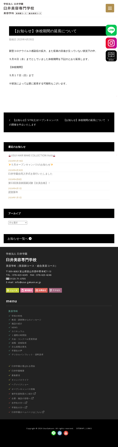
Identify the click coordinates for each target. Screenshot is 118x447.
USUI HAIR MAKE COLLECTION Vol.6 (31, 155)
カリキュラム (18, 331)
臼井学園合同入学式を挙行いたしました (30, 173)
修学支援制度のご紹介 (24, 393)
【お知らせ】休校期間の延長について (84, 120)
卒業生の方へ (19, 407)
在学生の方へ (19, 402)
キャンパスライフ (20, 379)
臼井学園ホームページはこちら (28, 412)
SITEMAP (80, 428)
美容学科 (13, 311)
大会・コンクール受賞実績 (24, 339)
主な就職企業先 (19, 346)
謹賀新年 (13, 192)
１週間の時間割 (19, 335)
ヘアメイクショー (20, 384)
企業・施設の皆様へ (23, 398)
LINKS (89, 428)
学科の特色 (17, 315)
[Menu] (110, 8)
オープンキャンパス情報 (23, 389)
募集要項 (16, 375)
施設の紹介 (17, 323)
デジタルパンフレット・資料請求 (27, 354)
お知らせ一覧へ (20, 238)
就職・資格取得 (19, 342)
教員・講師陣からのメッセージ (26, 319)
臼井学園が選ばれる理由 (23, 366)
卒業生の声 (17, 350)
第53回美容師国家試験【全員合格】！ (29, 183)
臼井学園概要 (18, 370)
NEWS (15, 327)
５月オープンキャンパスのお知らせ (30, 164)
